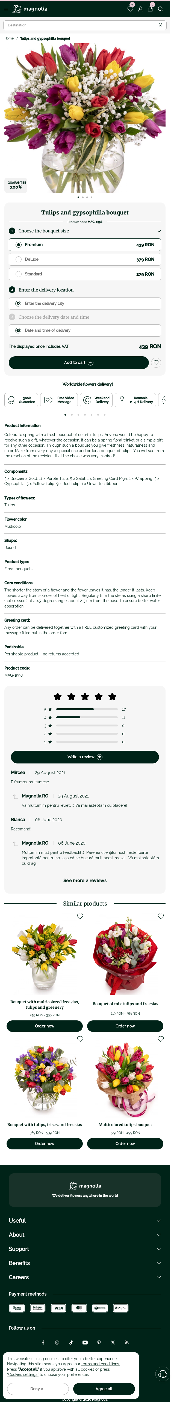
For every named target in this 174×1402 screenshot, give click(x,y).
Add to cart (78, 363)
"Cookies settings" (23, 1374)
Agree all (104, 1389)
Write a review (84, 757)
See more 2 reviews (85, 880)
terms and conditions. (100, 1364)
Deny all (38, 1389)
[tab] (65, 415)
